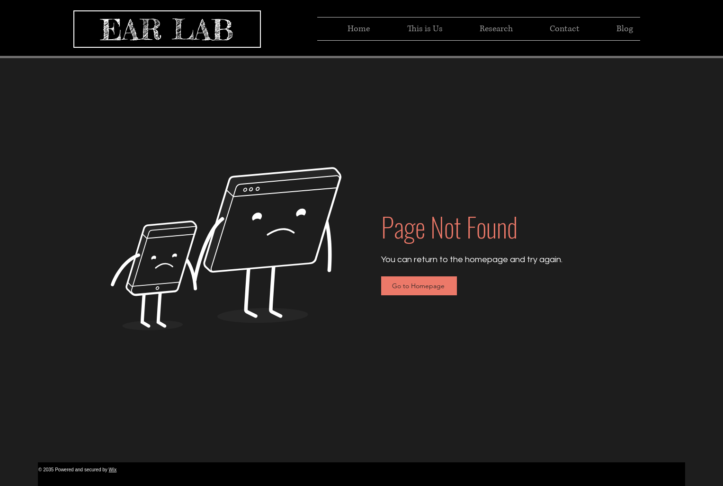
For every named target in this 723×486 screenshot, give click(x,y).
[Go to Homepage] (419, 285)
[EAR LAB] (167, 29)
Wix (113, 469)
